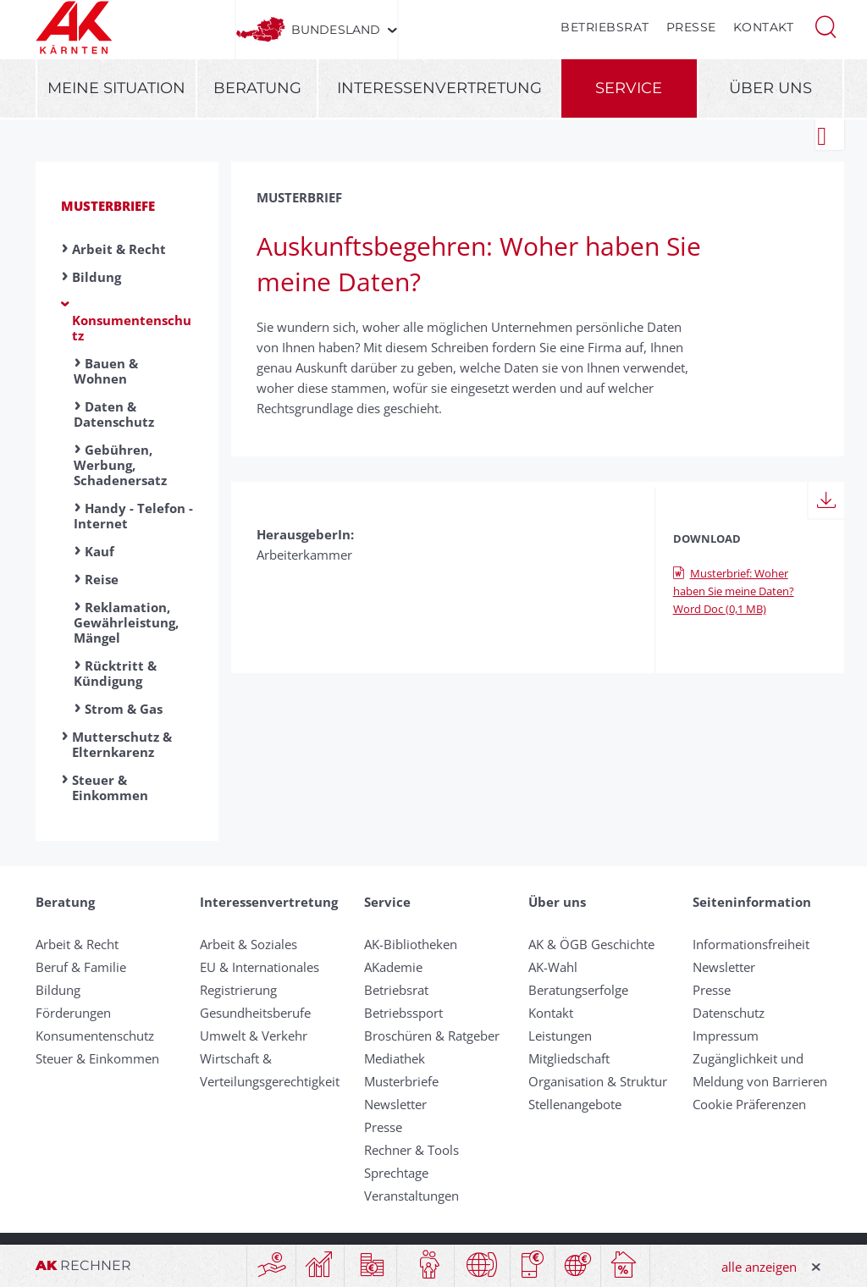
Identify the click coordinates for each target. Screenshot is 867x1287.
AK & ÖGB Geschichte (591, 944)
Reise (102, 579)
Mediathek (394, 1058)
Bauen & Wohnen (106, 371)
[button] (825, 25)
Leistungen (560, 1035)
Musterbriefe (108, 205)
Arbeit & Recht (119, 248)
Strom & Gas (124, 708)
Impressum (726, 1035)
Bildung (96, 276)
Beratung (257, 88)
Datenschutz (729, 1012)
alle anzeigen (759, 1266)
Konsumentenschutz (131, 328)
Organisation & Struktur (597, 1081)
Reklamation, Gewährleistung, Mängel (126, 622)
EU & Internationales (259, 966)
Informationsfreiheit (751, 944)
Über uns (770, 88)
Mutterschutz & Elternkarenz (122, 744)
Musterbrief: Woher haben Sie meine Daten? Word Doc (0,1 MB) (733, 591)
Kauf (99, 551)
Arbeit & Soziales (248, 944)
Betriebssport (403, 1012)
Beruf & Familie (81, 966)
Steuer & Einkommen (110, 787)
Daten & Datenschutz (114, 414)
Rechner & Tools (411, 1149)
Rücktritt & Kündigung (115, 673)
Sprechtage (396, 1172)
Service (628, 88)
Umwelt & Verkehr (253, 1035)
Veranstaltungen (411, 1195)
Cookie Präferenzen (749, 1104)
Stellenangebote (574, 1104)
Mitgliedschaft (569, 1058)
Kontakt (763, 27)
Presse (691, 27)
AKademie (393, 966)
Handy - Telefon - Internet (133, 516)
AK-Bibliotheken (410, 944)
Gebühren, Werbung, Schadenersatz (120, 465)
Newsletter (395, 1104)
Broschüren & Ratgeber (432, 1035)
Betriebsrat (605, 27)
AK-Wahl (552, 966)
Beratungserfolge (578, 989)
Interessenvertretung (439, 88)
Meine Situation (116, 88)
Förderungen (73, 1012)
